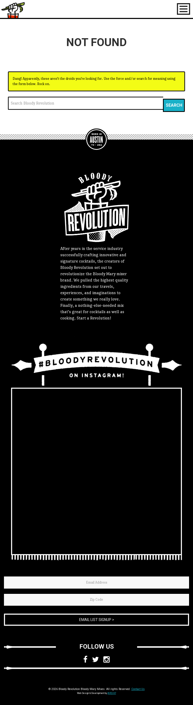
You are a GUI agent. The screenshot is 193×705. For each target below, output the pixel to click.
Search (174, 105)
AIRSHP (112, 693)
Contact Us (138, 689)
